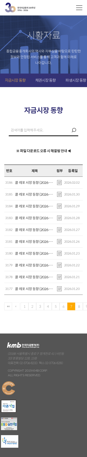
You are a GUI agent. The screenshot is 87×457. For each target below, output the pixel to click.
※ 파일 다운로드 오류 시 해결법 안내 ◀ (43, 150)
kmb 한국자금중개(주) (20, 7)
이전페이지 (16, 306)
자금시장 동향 (15, 80)
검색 (73, 130)
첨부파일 (59, 182)
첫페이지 (8, 306)
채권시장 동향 (45, 80)
